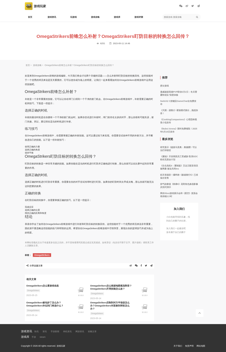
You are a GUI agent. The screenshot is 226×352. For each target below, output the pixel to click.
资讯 (44, 331)
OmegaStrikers (42, 255)
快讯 (36, 331)
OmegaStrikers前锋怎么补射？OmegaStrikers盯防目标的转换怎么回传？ (79, 65)
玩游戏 (73, 17)
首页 (30, 17)
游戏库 (117, 17)
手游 (34, 337)
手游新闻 (55, 331)
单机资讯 (67, 331)
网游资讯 (79, 331)
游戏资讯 (52, 17)
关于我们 (178, 346)
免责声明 (189, 346)
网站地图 (201, 346)
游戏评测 (138, 17)
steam (43, 337)
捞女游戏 (164, 86)
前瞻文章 (92, 331)
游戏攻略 (95, 17)
